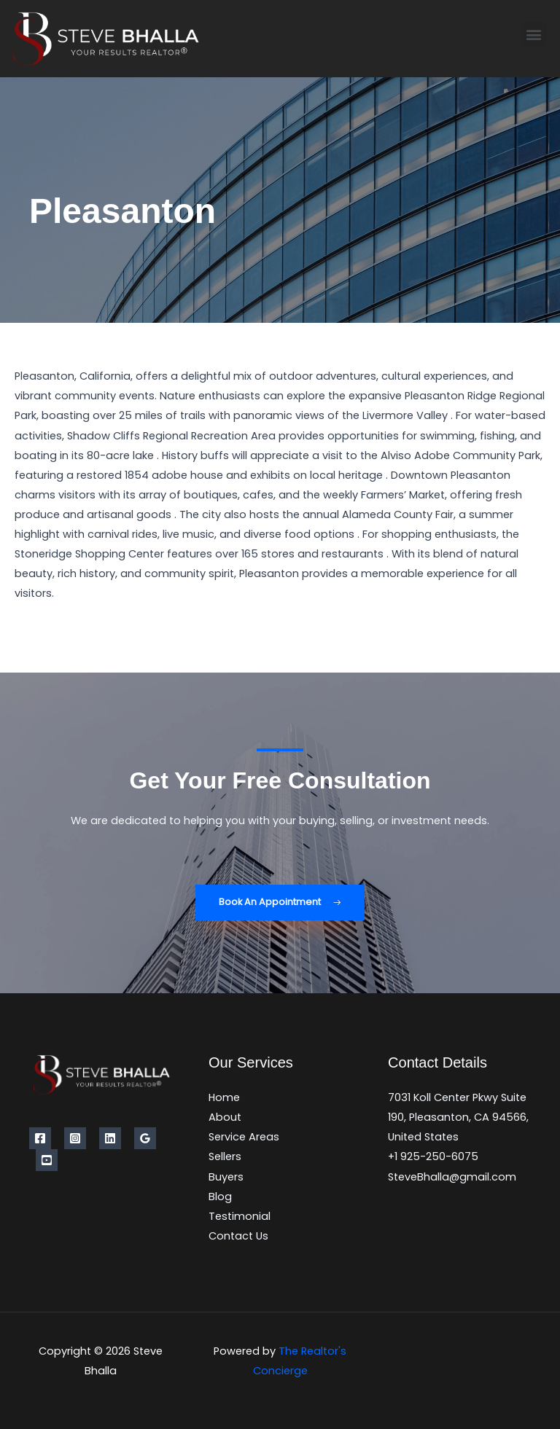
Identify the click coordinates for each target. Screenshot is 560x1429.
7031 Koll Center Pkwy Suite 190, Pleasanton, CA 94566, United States (458, 1117)
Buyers (226, 1177)
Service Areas (244, 1137)
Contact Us (238, 1236)
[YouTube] (47, 1160)
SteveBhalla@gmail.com (452, 1177)
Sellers (225, 1156)
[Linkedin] (110, 1138)
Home (224, 1097)
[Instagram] (75, 1138)
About (225, 1117)
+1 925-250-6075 (433, 1156)
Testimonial (240, 1216)
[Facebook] (40, 1138)
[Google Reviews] (145, 1138)
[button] (534, 34)
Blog (220, 1196)
